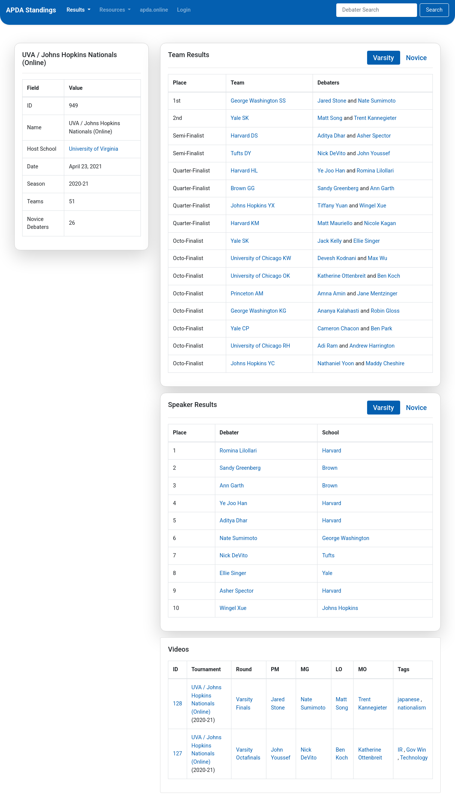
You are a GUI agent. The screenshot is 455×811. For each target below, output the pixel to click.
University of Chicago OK (260, 276)
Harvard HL (244, 171)
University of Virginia (93, 149)
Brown (329, 468)
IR (400, 750)
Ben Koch (388, 276)
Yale (327, 573)
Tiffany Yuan (332, 206)
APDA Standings (31, 10)
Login (183, 10)
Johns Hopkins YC (253, 363)
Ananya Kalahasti (338, 311)
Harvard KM (245, 223)
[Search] (376, 10)
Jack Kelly (329, 241)
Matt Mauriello (334, 223)
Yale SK (240, 118)
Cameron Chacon (338, 328)
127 (177, 753)
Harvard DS (244, 136)
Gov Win (416, 750)
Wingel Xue (372, 206)
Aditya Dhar (331, 136)
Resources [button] (113, 10)
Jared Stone (331, 101)
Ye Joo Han (331, 171)
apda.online (154, 10)
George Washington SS (258, 101)
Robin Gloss (385, 311)
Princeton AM (247, 294)
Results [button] (76, 10)
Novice (416, 58)
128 (177, 704)
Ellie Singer (366, 241)
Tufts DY (241, 153)
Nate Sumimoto (377, 101)
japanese (409, 699)
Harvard (331, 451)
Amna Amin (331, 294)
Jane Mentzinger (377, 294)
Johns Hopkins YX (253, 206)
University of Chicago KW (261, 258)
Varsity (383, 58)
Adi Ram (327, 346)
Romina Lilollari (375, 171)
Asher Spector (374, 136)
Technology (414, 758)
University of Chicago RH (260, 346)
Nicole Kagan (380, 223)
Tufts (328, 555)
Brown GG (243, 188)
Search (434, 10)
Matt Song (329, 118)
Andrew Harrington (372, 346)
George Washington (345, 538)
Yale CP (240, 328)
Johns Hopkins (340, 608)
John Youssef (373, 153)
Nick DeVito (331, 153)
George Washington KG (258, 311)
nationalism (412, 708)
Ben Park (381, 328)
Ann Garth (382, 188)
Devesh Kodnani (336, 258)
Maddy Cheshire (385, 363)
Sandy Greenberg (337, 188)
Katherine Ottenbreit (341, 276)
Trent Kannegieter (375, 118)
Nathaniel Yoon (335, 363)
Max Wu (377, 258)
